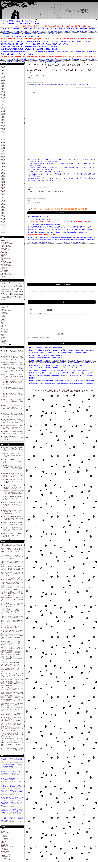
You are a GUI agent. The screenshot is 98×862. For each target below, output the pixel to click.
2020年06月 (3, 172)
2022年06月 (3, 137)
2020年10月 (3, 166)
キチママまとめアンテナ (6, 838)
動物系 (2, 255)
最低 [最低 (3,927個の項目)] (2, 294)
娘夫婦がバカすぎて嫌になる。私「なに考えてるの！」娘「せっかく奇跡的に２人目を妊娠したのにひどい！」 (12, 734)
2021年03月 (3, 159)
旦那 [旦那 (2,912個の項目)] (21, 292)
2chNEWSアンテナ (5, 854)
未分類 (2, 267)
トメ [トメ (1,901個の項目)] (22, 283)
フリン (42, 209)
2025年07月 (3, 82)
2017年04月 (3, 228)
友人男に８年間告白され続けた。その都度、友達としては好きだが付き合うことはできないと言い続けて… (13, 487)
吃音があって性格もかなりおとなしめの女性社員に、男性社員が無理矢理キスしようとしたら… (13, 415)
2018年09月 (3, 203)
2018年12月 (3, 199)
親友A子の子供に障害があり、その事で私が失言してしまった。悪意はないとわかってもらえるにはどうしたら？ (13, 427)
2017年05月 (3, 227)
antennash (3, 834)
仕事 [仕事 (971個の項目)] (14, 286)
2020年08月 (3, 169)
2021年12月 (3, 145)
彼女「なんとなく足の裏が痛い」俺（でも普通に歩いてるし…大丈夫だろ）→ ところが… (13, 529)
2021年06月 (3, 154)
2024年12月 (3, 92)
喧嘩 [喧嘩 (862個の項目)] (8, 289)
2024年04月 (3, 104)
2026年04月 (3, 69)
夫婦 (1, 257)
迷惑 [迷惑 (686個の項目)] (10, 297)
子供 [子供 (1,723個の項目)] (20, 289)
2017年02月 (3, 231)
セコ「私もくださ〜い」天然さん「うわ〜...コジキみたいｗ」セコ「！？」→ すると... (49, 288)
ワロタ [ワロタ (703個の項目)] (11, 286)
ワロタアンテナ (4, 841)
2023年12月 (3, 110)
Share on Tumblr (49, 310)
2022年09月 (3, 132)
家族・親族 (3, 258)
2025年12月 (3, 75)
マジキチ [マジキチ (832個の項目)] (7, 286)
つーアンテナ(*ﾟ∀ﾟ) (5, 832)
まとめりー (3, 852)
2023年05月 (3, 120)
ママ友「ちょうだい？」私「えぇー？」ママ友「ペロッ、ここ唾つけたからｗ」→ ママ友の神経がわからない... (54, 297)
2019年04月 (3, 193)
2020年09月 (3, 168)
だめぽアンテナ (4, 835)
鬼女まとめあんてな (5, 844)
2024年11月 (3, 94)
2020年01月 (3, 179)
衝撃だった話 (3, 274)
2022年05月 (3, 138)
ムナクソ (2, 251)
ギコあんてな (3, 848)
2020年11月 (3, 165)
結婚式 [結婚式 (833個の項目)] (18, 294)
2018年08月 (3, 205)
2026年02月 (3, 72)
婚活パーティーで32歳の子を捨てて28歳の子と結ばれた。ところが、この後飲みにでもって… (12, 631)
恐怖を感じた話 (4, 263)
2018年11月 (3, 200)
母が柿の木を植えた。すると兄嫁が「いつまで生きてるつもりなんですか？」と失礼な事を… (12, 535)
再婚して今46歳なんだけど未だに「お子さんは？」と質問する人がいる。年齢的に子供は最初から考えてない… (12, 724)
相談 (72, 209)
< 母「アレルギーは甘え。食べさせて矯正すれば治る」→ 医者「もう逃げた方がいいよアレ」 (44, 65)
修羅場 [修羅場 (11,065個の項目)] (18, 286)
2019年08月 (3, 187)
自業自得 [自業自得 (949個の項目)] (2, 297)
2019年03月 (3, 194)
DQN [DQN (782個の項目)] (1, 283)
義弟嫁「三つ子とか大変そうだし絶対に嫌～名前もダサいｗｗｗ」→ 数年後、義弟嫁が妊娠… (12, 512)
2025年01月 (3, 91)
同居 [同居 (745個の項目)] (3, 289)
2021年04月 (3, 157)
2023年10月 (3, 113)
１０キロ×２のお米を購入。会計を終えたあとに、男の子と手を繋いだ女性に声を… (13, 389)
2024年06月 (3, 101)
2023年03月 (3, 123)
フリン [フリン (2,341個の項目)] (2, 286)
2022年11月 (3, 129)
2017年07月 (3, 224)
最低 (69, 209)
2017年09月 (3, 221)
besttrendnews (4, 845)
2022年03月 (3, 141)
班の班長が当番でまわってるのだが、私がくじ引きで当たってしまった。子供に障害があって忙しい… (13, 438)
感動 (65, 209)
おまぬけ (2, 242)
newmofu (2, 830)
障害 (86, 209)
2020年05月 (3, 174)
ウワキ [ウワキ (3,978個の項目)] (8, 283)
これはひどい (3, 245)
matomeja (2, 855)
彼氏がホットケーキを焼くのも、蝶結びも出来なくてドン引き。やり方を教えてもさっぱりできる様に (12, 574)
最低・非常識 (3, 265)
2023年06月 (3, 119)
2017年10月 (3, 219)
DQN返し (2, 240)
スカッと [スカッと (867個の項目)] (19, 283)
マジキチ (2, 249)
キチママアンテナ (5, 836)
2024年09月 (3, 97)
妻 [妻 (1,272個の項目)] (14, 289)
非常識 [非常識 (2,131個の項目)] (2, 299)
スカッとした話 (4, 246)
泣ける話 (2, 270)
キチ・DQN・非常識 (5, 243)
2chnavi (2, 842)
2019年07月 (3, 188)
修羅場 (2, 252)
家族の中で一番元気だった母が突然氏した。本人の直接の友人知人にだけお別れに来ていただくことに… (13, 376)
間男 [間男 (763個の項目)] (17, 297)
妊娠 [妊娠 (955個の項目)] (12, 289)
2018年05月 (3, 209)
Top (2, 1)
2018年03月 (3, 212)
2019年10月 (3, 184)
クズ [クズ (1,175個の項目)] (12, 283)
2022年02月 (3, 143)
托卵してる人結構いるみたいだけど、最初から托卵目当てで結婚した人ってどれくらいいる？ (12, 670)
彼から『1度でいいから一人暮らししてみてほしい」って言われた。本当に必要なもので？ (12, 637)
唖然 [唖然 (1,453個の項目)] (5, 289)
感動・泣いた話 (4, 264)
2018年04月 (3, 210)
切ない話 (2, 254)
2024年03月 (3, 106)
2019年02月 (3, 196)
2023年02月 (3, 125)
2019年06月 (3, 190)
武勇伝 (2, 268)
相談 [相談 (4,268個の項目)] (12, 294)
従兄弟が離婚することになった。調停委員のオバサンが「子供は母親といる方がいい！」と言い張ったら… (13, 358)
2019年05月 (3, 191)
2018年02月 (3, 213)
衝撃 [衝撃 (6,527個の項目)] (7, 297)
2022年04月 (3, 140)
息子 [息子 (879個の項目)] (11, 291)
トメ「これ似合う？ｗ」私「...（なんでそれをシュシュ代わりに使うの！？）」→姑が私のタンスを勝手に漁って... (55, 290)
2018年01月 (3, 215)
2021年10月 (3, 148)
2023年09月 (3, 114)
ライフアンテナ (4, 839)
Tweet (29, 77)
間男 (82, 209)
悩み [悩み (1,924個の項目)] (13, 292)
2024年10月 (3, 95)
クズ (38, 209)
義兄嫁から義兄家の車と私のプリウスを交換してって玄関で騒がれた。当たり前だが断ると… (13, 498)
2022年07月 (3, 135)
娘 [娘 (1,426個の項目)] (15, 289)
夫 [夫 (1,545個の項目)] (10, 289)
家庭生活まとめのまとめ (6, 846)
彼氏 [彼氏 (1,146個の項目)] (3, 291)
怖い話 (2, 261)
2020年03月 (3, 176)
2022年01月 (3, 144)
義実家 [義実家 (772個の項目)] (21, 294)
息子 (62, 209)
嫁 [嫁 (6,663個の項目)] (18, 289)
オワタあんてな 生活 (5, 856)
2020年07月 (3, 171)
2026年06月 (3, 66)
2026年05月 (3, 67)
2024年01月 (3, 109)
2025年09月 (3, 79)
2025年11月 (3, 76)
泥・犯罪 (2, 271)
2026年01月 (3, 73)
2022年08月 (3, 134)
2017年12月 (3, 216)
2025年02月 (3, 89)
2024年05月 (3, 103)
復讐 (1, 260)
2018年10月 (3, 202)
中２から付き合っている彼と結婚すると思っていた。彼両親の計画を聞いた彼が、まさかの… (13, 352)
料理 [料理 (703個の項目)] (19, 291)
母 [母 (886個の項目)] (9, 294)
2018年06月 (3, 207)
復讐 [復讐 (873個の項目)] (6, 291)
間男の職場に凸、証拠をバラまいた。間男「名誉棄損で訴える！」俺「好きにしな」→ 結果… (11, 804)
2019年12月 (3, 181)
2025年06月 (3, 83)
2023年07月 (3, 117)
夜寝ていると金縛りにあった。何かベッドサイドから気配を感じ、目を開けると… (13, 401)
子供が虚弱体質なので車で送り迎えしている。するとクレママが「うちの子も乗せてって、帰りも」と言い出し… (13, 421)
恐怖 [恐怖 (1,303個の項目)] (8, 291)
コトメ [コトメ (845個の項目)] (15, 283)
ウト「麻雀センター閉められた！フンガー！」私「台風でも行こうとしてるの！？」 (48, 294)
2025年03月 (3, 88)
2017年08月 (3, 222)
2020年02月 (3, 178)
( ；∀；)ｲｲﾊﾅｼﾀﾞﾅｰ (5, 239)
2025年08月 (3, 81)
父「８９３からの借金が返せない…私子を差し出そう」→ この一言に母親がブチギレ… (12, 461)
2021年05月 (3, 156)
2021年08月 (3, 151)
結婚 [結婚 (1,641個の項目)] (15, 294)
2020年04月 (3, 175)
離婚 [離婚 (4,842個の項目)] (21, 297)
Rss (5, 1)
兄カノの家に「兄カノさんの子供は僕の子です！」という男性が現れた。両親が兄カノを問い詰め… (12, 675)
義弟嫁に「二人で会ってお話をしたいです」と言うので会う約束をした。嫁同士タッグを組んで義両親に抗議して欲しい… (12, 568)
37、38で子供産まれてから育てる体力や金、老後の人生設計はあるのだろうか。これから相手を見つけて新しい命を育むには (12, 719)
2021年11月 (3, 147)
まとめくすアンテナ (5, 858)
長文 (79, 209)
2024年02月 (3, 107)
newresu (2, 828)
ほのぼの (2, 248)
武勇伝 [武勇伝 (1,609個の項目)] (6, 294)
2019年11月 (3, 182)
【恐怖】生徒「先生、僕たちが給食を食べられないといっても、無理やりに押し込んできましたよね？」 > (78, 65)
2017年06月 (3, 225)
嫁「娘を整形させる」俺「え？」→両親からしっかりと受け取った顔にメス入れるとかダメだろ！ (51, 292)
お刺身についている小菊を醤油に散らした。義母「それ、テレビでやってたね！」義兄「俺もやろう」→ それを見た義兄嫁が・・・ (12, 810)
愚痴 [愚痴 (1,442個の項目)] (16, 291)
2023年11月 (3, 112)
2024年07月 (3, 100)
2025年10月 (3, 78)
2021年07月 (3, 153)
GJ (35, 209)
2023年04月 (3, 122)
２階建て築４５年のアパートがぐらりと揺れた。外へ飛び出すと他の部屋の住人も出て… (13, 455)
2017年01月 (3, 233)
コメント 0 (43, 75)
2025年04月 (3, 86)
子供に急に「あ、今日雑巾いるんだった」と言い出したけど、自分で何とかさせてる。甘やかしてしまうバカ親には (12, 664)
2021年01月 (3, 162)
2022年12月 (3, 128)
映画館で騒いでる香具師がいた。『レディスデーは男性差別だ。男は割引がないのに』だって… (12, 658)
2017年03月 (3, 230)
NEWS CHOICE (4, 851)
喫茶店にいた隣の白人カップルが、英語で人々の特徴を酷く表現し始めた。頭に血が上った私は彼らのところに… (12, 699)
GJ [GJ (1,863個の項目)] (4, 283)
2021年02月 (3, 160)
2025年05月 (3, 85)
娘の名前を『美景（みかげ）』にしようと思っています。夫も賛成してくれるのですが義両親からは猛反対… (12, 648)
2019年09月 (3, 185)
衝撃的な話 (3, 276)
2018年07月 (3, 206)
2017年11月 (3, 218)
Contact (9, 1)
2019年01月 (3, 197)
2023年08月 (3, 116)
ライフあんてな (4, 849)
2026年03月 (3, 70)
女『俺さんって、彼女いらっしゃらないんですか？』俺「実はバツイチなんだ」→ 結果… (12, 382)
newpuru (2, 831)
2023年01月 (3, 126)
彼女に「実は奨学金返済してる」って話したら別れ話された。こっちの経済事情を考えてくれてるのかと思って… (12, 693)
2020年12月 (3, 163)
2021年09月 (3, 150)
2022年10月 (3, 131)
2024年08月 (3, 98)
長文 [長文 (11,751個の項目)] (14, 297)
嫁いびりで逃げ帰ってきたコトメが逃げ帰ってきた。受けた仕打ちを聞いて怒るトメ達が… (13, 395)
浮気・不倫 (3, 273)
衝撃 (75, 209)
